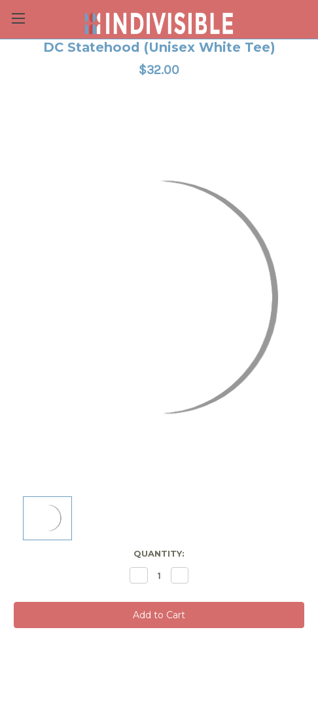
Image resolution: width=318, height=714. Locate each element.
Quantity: (159, 553)
